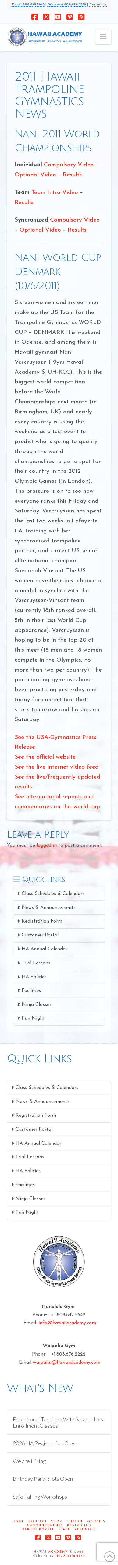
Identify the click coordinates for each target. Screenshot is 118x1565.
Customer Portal (38, 935)
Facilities (29, 990)
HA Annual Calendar (42, 949)
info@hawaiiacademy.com (67, 1323)
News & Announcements (47, 907)
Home (18, 1521)
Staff (64, 1529)
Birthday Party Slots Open (43, 1479)
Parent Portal (38, 1529)
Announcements (45, 1525)
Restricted (79, 1525)
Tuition (74, 1521)
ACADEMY (58, 1551)
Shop (56, 1521)
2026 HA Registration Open (45, 1443)
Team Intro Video (54, 192)
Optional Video (35, 175)
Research (85, 1529)
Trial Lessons (34, 963)
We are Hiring (29, 1461)
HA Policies (32, 976)
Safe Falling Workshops (40, 1496)
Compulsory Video (69, 165)
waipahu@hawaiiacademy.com (66, 1362)
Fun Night (31, 1018)
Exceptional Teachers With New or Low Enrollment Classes (58, 1422)
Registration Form (40, 921)
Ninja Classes (35, 1004)
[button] (103, 36)
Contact (37, 1521)
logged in (47, 845)
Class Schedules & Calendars (51, 893)
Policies (96, 1521)
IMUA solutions (70, 1555)
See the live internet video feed (57, 767)
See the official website (45, 757)
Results (72, 175)
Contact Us (97, 4)
